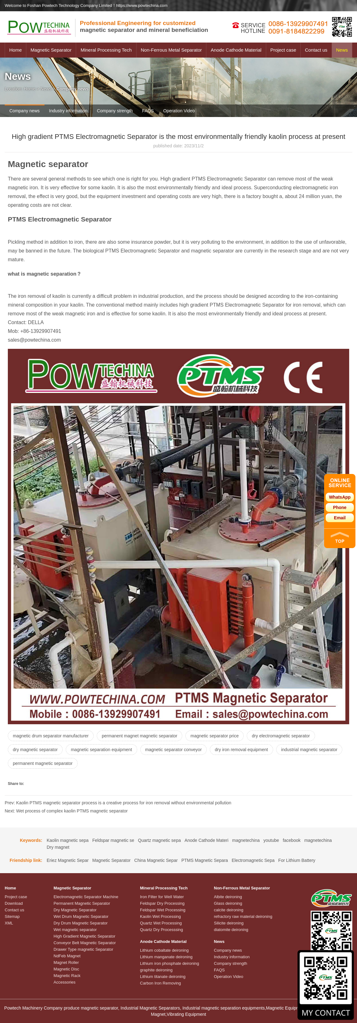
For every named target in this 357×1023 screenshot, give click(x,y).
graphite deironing (156, 970)
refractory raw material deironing (243, 916)
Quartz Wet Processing (161, 923)
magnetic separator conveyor (173, 749)
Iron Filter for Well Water (162, 896)
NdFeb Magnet (67, 956)
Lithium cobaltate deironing (164, 950)
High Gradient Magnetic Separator (84, 936)
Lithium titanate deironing (162, 976)
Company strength (114, 110)
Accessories (64, 982)
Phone (340, 507)
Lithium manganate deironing (166, 956)
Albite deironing (228, 896)
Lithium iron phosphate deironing (169, 963)
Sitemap (12, 916)
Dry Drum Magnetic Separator (81, 923)
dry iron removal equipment (241, 749)
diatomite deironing (231, 929)
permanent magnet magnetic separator (139, 735)
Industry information (68, 110)
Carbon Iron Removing (160, 983)
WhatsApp (339, 497)
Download (14, 903)
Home (15, 50)
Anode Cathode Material (236, 50)
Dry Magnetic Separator (75, 910)
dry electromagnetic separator (281, 735)
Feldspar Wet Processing (162, 910)
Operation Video (179, 110)
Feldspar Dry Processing (162, 903)
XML (9, 923)
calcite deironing (228, 910)
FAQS (148, 110)
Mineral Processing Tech (106, 50)
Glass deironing (228, 903)
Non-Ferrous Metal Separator (171, 50)
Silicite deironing (229, 923)
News (342, 50)
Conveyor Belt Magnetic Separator (85, 942)
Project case (283, 50)
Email (339, 517)
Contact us (316, 50)
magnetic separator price (214, 735)
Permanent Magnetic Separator (82, 903)
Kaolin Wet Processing (160, 916)
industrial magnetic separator (309, 749)
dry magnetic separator (35, 749)
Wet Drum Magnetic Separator (81, 916)
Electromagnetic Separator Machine (86, 896)
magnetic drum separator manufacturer (51, 735)
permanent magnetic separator (43, 763)
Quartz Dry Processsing (161, 929)
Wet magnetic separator (75, 929)
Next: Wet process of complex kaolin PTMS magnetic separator (66, 810)
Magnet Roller (66, 962)
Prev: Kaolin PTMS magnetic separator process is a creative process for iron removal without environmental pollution (118, 802)
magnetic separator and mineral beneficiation (144, 26)
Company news (24, 110)
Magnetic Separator (51, 50)
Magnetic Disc (66, 969)
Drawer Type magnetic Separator (83, 949)
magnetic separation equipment (101, 749)
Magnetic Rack (67, 975)
